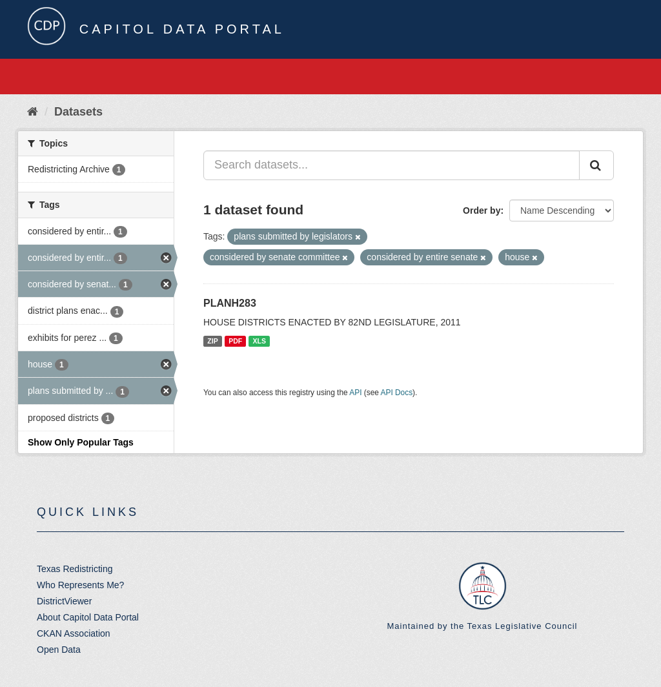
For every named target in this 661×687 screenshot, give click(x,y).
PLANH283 (229, 303)
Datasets (78, 111)
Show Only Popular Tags (81, 442)
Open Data (59, 649)
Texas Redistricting (75, 569)
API (355, 392)
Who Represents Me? (80, 585)
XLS (259, 341)
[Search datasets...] (391, 165)
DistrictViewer (64, 601)
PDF (235, 341)
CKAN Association (73, 633)
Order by (481, 210)
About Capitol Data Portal (88, 617)
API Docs (397, 392)
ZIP (212, 341)
